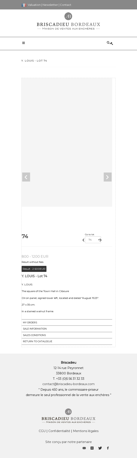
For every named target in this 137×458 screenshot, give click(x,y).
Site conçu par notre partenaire (68, 442)
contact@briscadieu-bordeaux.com (68, 384)
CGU (42, 431)
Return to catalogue (37, 341)
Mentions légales (85, 431)
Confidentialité (59, 431)
